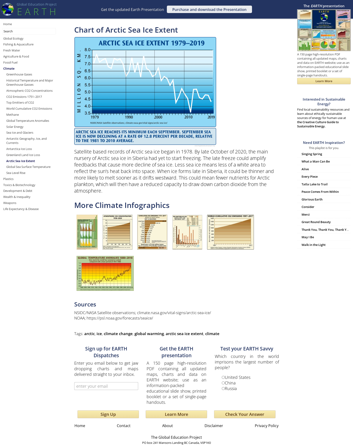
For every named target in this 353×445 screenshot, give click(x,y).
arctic (89, 333)
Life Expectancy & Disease (21, 209)
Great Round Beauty (316, 222)
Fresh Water (11, 50)
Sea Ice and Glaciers (19, 132)
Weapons (9, 203)
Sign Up (108, 414)
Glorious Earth (312, 199)
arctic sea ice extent (184, 333)
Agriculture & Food (16, 56)
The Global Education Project (176, 437)
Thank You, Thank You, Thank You (326, 230)
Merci (306, 214)
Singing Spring (312, 154)
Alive (305, 169)
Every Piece (310, 176)
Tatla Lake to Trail (315, 184)
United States (237, 377)
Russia (231, 388)
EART (36, 11)
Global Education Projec (37, 4)
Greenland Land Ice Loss (23, 155)
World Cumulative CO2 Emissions (29, 108)
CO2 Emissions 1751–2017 (24, 97)
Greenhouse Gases (19, 74)
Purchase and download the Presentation (209, 9)
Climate (8, 68)
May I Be (308, 237)
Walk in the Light (314, 245)
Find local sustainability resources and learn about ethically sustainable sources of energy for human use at (324, 112)
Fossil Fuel (10, 62)
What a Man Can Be (316, 161)
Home (7, 24)
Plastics (8, 179)
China (230, 383)
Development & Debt (17, 191)
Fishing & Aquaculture (18, 44)
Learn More (176, 414)
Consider (308, 207)
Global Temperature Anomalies (27, 121)
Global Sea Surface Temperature (28, 167)
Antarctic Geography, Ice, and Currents (26, 140)
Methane (12, 114)
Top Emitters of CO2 (20, 102)
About (167, 425)
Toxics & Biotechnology (19, 185)
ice (99, 333)
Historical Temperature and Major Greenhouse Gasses (29, 82)
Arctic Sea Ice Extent (20, 161)
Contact (124, 425)
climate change (118, 333)
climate (212, 333)
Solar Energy (15, 127)
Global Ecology (13, 38)
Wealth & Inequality (16, 197)
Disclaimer (214, 425)
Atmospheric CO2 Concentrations (29, 90)
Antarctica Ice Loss (19, 149)
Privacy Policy (267, 425)
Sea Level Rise (15, 173)
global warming (149, 333)
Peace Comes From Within (320, 192)
